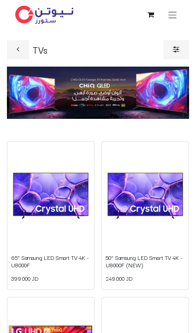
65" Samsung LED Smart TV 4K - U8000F (50, 261)
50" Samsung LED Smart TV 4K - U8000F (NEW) (144, 261)
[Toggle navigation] (172, 14)
